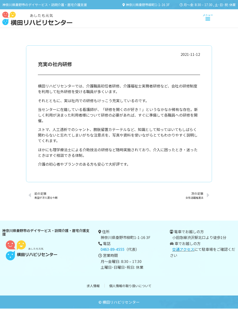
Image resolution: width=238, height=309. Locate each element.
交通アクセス (183, 249)
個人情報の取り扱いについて (130, 286)
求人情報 (93, 286)
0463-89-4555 (112, 249)
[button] (208, 18)
